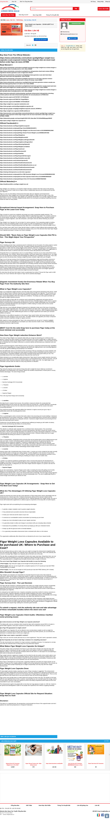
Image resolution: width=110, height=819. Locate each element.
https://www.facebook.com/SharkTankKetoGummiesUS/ (16, 169)
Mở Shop (93, 1)
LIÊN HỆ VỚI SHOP (41, 39)
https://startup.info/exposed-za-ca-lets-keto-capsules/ (15, 172)
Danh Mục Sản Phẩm (8, 15)
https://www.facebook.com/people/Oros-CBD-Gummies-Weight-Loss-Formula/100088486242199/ (27, 174)
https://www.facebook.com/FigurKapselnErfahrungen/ (15, 156)
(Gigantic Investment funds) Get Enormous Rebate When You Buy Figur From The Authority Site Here (27, 283)
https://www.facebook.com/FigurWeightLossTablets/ (15, 146)
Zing (35, 45)
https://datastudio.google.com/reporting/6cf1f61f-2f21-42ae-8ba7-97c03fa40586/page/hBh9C (26, 118)
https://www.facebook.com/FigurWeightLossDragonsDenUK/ (17, 139)
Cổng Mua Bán (4, 1)
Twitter (32, 45)
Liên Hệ (97, 805)
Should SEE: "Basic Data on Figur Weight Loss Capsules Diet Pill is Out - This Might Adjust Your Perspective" (28, 236)
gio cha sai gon (16, 808)
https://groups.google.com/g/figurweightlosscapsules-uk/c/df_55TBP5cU (21, 108)
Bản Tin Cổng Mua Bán (26, 1)
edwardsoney (65, 31)
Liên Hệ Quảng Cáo (82, 805)
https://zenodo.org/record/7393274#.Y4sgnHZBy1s (14, 99)
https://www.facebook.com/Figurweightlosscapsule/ (15, 126)
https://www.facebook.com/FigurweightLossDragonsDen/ (16, 142)
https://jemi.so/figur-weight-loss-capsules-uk (13, 120)
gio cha (2, 808)
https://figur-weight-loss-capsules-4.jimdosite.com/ (14, 104)
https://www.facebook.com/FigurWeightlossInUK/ (14, 137)
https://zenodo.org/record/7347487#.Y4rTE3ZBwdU (14, 97)
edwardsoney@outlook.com (70, 34)
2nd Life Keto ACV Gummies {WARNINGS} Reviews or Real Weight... (75, 765)
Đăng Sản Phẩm (104, 8)
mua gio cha (8, 808)
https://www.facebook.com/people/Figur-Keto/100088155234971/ (18, 128)
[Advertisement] (28, 719)
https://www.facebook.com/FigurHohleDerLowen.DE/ (15, 158)
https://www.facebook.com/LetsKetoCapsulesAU (14, 160)
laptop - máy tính (10, 20)
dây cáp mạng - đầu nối (30, 20)
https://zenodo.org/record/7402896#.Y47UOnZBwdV (14, 101)
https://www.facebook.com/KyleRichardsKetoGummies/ (59, 763)
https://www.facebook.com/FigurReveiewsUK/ (13, 151)
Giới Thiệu (29, 805)
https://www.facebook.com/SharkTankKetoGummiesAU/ (16, 162)
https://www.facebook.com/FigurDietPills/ (12, 153)
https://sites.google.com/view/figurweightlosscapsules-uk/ (16, 106)
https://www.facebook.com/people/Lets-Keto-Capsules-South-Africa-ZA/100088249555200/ (25, 176)
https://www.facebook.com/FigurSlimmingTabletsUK (15, 144)
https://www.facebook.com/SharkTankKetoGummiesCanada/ (17, 167)
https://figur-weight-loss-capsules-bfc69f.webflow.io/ (15, 111)
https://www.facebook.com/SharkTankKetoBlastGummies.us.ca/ (18, 165)
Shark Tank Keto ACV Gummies (96, 763)
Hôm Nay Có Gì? (23, 14)
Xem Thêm (106, 740)
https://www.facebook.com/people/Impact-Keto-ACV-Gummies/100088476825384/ (23, 179)
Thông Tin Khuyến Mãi (52, 15)
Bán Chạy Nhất (37, 15)
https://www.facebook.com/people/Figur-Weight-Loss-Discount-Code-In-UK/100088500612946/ (27, 130)
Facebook (102, 815)
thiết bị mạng (19, 20)
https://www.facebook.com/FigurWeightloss (12, 135)
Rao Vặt (14, 1)
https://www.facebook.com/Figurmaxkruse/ (12, 149)
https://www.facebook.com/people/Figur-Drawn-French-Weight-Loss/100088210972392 (24, 132)
